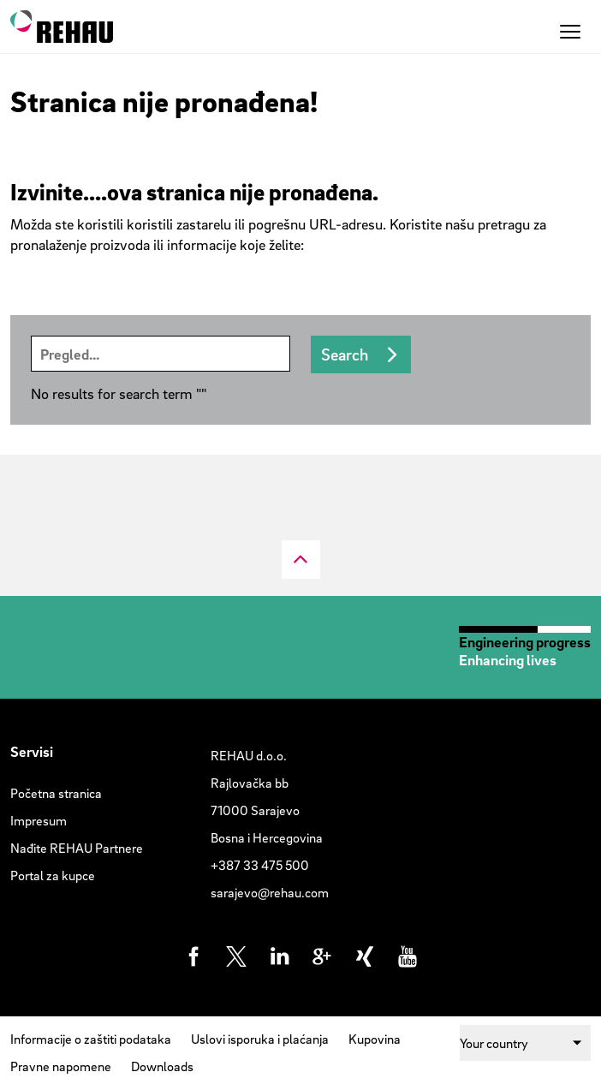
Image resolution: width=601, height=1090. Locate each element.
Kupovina (374, 1038)
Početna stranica (56, 792)
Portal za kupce (52, 875)
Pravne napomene (60, 1066)
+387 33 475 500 (260, 864)
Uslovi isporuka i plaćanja (260, 1038)
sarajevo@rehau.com (270, 892)
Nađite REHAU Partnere (76, 847)
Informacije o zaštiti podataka (90, 1038)
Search (344, 354)
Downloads (162, 1066)
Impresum (38, 820)
